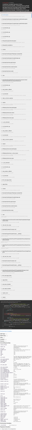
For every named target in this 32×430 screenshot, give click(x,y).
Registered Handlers (5, 426)
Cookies (2, 339)
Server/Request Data (5, 342)
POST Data (3, 335)
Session (2, 341)
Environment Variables (5, 423)
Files (1, 337)
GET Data (2, 333)
